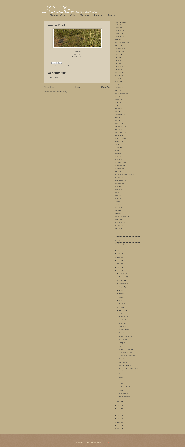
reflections (118, 168)
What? (121, 313)
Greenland (118, 87)
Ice (116, 96)
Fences (117, 78)
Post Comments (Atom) (60, 92)
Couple (121, 383)
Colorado (118, 66)
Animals (54, 66)
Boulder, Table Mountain (126, 349)
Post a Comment (55, 77)
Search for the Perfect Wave (123, 174)
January (121, 310)
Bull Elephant (123, 339)
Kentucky (118, 108)
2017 (119, 405)
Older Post (105, 87)
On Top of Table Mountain (127, 355)
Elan (120, 374)
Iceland (117, 99)
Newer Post (49, 87)
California (118, 48)
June (120, 294)
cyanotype (118, 72)
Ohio (116, 144)
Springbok (122, 343)
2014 (119, 415)
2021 (119, 264)
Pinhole (117, 159)
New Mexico (119, 132)
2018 (119, 402)
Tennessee (118, 183)
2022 (119, 260)
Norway (117, 141)
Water (116, 219)
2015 (119, 412)
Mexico (117, 117)
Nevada (117, 129)
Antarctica (118, 30)
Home (77, 87)
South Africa (69, 66)
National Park (119, 126)
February (122, 307)
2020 (119, 267)
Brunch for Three (124, 316)
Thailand (117, 189)
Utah (116, 204)
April (121, 300)
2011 (119, 425)
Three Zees (122, 359)
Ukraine (117, 201)
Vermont (117, 207)
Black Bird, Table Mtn (125, 365)
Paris (116, 150)
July (120, 290)
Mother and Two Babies (126, 387)
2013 (119, 419)
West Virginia (119, 222)
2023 (119, 257)
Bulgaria (117, 45)
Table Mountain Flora (125, 352)
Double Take (122, 323)
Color (73, 15)
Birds (59, 66)
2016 (119, 408)
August (121, 287)
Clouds (117, 60)
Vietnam (117, 210)
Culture (117, 69)
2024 (119, 254)
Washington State (120, 216)
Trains (117, 192)
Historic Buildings (120, 93)
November (122, 277)
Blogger (107, 442)
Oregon (117, 147)
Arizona (117, 33)
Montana (117, 120)
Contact (117, 241)
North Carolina (119, 138)
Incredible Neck (123, 320)
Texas (116, 186)
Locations (98, 15)
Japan (116, 105)
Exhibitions (118, 238)
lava (116, 111)
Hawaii (117, 90)
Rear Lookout (123, 362)
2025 (119, 250)
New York (118, 135)
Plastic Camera (119, 162)
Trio (120, 380)
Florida (117, 84)
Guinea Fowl (56, 25)
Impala (121, 346)
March (121, 304)
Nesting (121, 390)
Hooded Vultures (124, 329)
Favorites (84, 15)
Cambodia (118, 51)
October (121, 280)
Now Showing (119, 244)
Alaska (117, 24)
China (117, 57)
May (120, 297)
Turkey (117, 198)
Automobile (118, 36)
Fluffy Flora (122, 326)
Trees (116, 195)
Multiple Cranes (123, 393)
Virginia (117, 213)
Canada (117, 54)
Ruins (116, 171)
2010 (119, 429)
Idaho (116, 102)
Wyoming (118, 228)
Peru (116, 156)
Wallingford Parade (124, 397)
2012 (119, 422)
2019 (119, 270)
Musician (118, 123)
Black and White (57, 15)
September (122, 283)
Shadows (117, 177)
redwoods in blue (120, 165)
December (122, 273)
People (111, 15)
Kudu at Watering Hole (126, 336)
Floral (117, 81)
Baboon (121, 377)
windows (117, 225)
